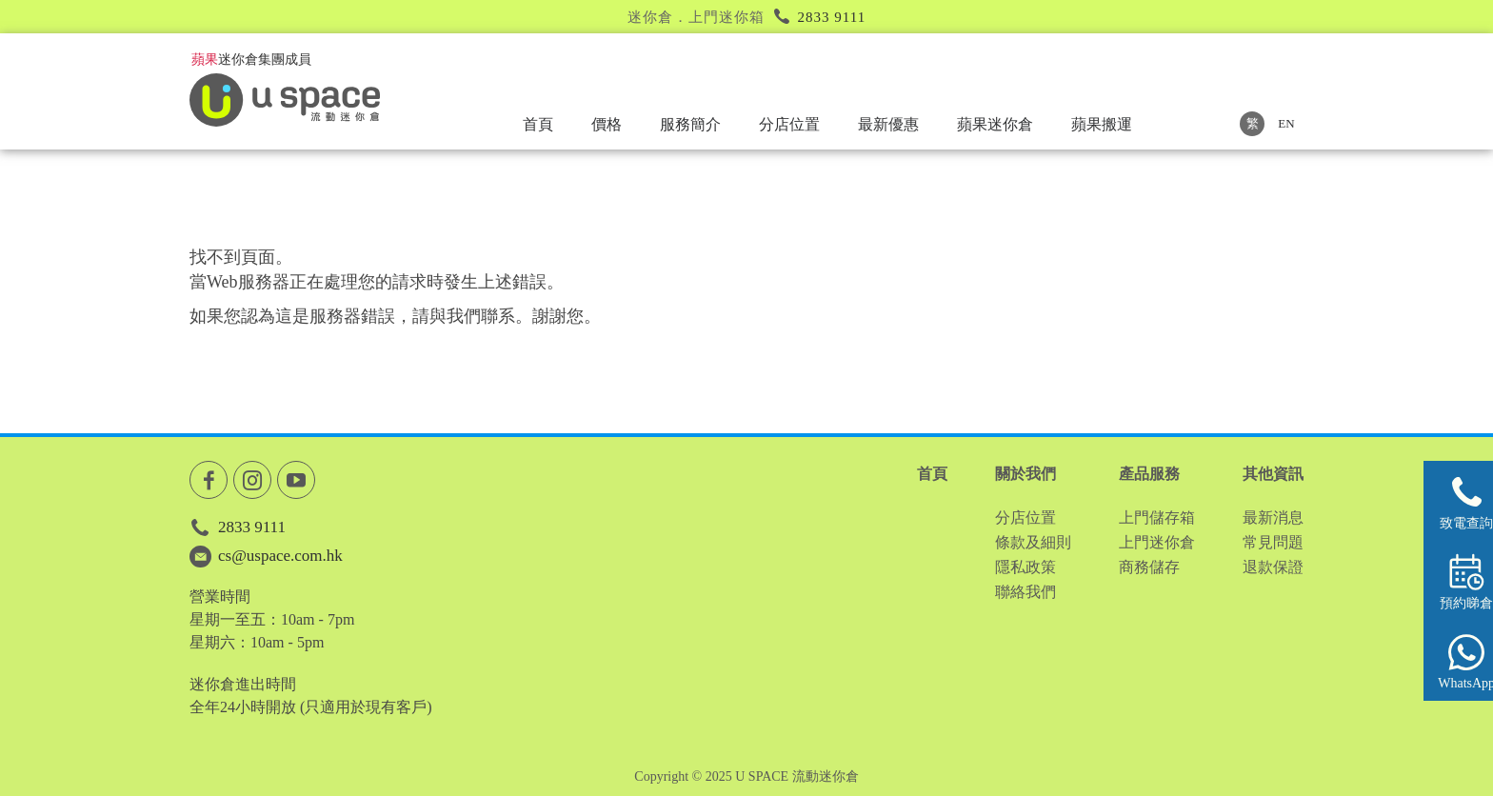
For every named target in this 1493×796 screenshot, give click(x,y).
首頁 (538, 124)
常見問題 (1273, 542)
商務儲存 (1149, 567)
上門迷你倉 (1157, 542)
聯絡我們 (1025, 592)
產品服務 (1149, 474)
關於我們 (1025, 474)
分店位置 (789, 124)
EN (1286, 123)
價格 (606, 124)
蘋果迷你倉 (995, 124)
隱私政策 (1025, 567)
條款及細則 (1033, 542)
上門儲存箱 (1157, 517)
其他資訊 (1273, 474)
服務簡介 (690, 124)
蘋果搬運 (1101, 124)
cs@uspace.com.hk (280, 556)
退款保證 (1273, 567)
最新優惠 (888, 124)
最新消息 (1273, 517)
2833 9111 (832, 17)
